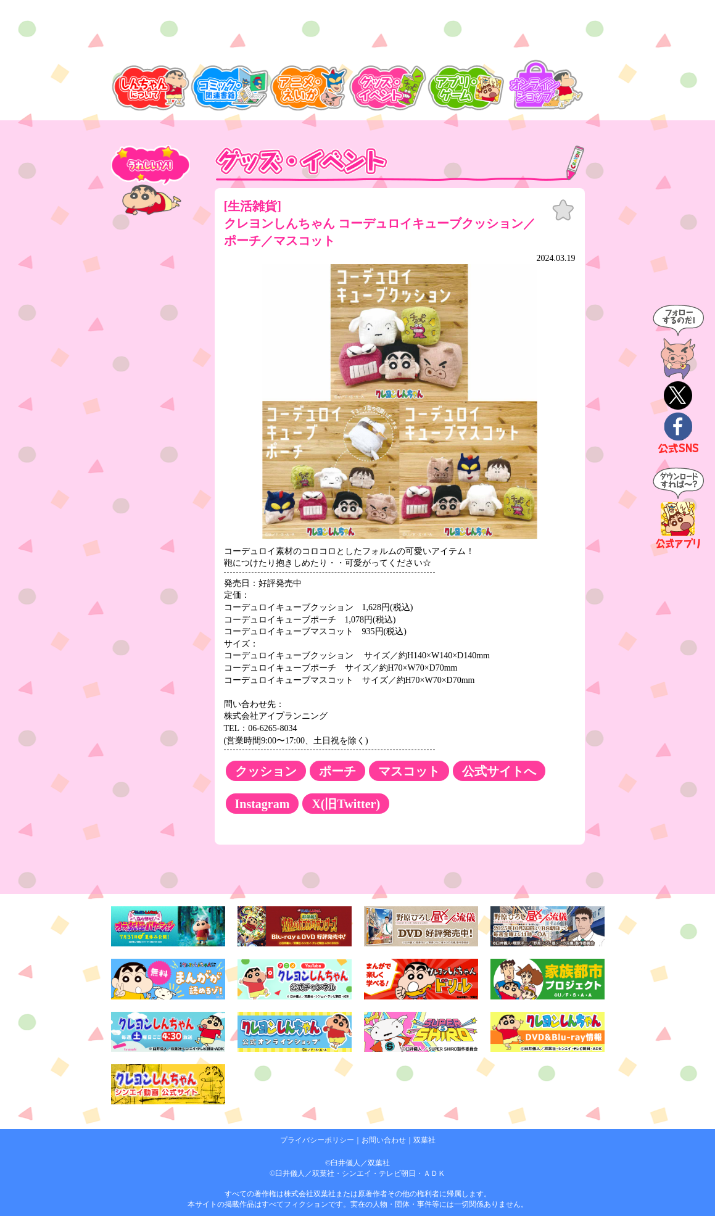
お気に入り (563, 210)
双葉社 (424, 1140)
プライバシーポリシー (317, 1140)
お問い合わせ (384, 1140)
